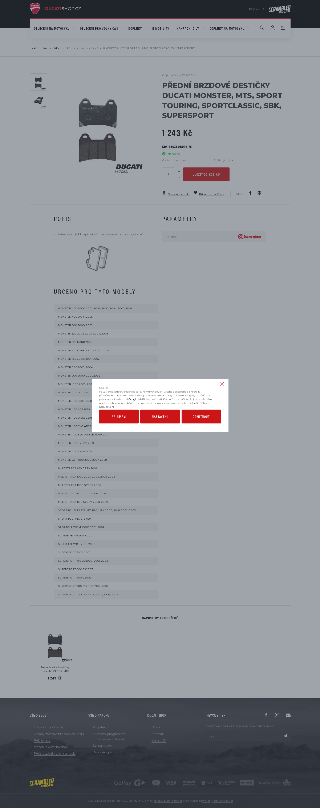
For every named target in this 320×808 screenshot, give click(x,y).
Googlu (132, 413)
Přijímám (119, 431)
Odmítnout (201, 431)
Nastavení (160, 431)
